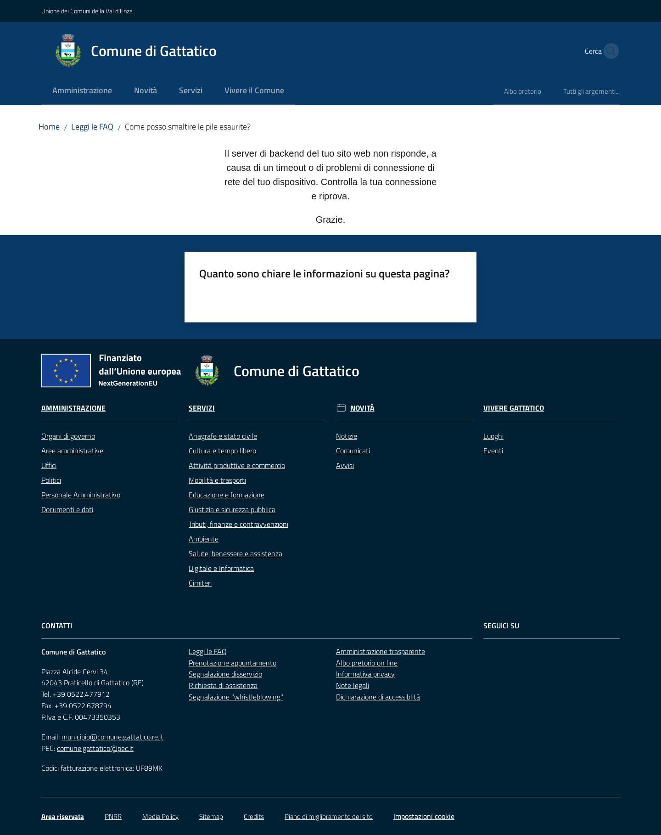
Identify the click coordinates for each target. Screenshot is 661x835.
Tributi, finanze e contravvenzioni (238, 524)
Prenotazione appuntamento (232, 662)
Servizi (202, 408)
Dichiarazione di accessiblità (378, 696)
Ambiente (203, 538)
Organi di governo (68, 435)
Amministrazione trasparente (380, 651)
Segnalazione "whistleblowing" (236, 696)
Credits (254, 816)
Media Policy (160, 816)
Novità (362, 408)
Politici (51, 479)
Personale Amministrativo (80, 494)
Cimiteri (200, 582)
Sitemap (211, 816)
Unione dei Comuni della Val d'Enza (87, 11)
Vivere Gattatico (513, 408)
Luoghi (493, 435)
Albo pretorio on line (367, 662)
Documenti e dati (67, 509)
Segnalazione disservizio (225, 673)
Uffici (48, 465)
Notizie (346, 435)
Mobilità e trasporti (217, 479)
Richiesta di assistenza (223, 685)
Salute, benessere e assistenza (235, 553)
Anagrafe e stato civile (223, 435)
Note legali (352, 685)
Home (49, 126)
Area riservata (62, 816)
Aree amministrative (72, 450)
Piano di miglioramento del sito (329, 816)
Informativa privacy (365, 673)
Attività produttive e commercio (237, 465)
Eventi (493, 450)
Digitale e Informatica (221, 568)
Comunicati (353, 450)
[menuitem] (82, 91)
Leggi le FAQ (92, 126)
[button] (609, 51)
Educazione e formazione (226, 494)
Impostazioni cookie (423, 816)
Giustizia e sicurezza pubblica (232, 509)
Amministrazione (73, 408)
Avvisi (345, 465)
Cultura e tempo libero (222, 450)
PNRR (113, 816)
